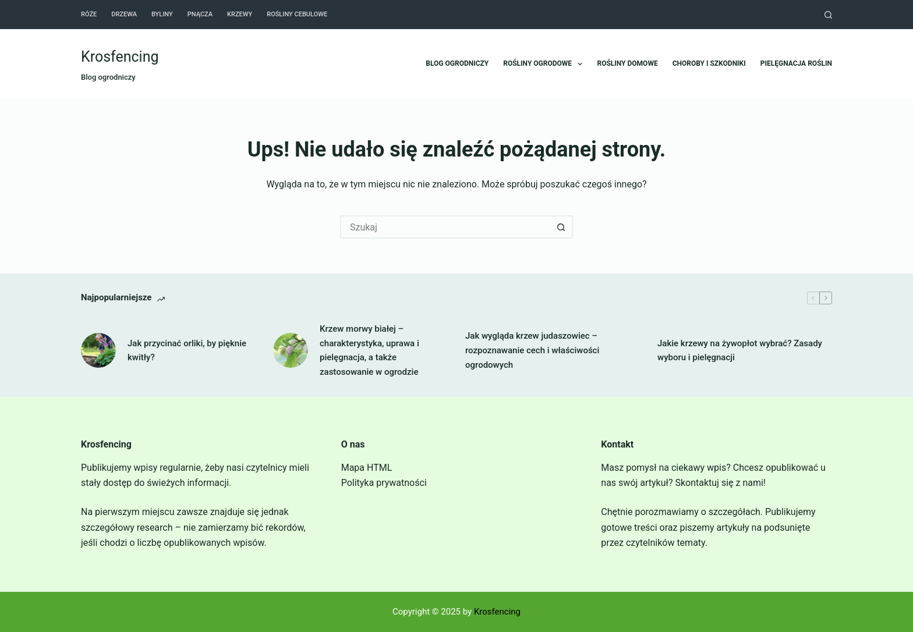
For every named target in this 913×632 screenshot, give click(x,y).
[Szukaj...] (445, 227)
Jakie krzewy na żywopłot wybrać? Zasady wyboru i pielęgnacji (739, 350)
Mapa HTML (366, 467)
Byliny (162, 14)
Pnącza (200, 14)
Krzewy (239, 14)
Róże (89, 14)
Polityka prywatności (384, 482)
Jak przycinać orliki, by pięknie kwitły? (187, 350)
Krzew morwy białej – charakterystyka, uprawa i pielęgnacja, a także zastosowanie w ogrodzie (369, 350)
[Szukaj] (828, 15)
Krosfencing (120, 56)
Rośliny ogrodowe (545, 64)
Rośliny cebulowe (297, 14)
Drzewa (124, 14)
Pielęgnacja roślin (796, 63)
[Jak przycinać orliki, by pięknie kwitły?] (98, 350)
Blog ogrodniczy (457, 63)
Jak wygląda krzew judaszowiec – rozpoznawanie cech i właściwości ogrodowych (532, 350)
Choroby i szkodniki (709, 63)
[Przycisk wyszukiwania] (561, 227)
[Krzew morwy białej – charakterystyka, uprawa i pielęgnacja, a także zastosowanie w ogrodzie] (290, 350)
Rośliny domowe (627, 63)
